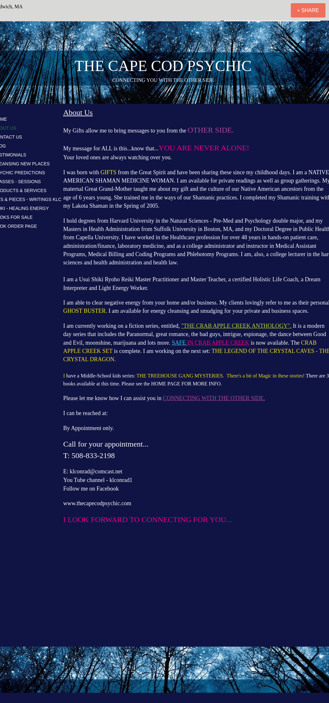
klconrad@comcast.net (96, 471)
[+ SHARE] (308, 10)
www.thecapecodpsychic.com (97, 503)
